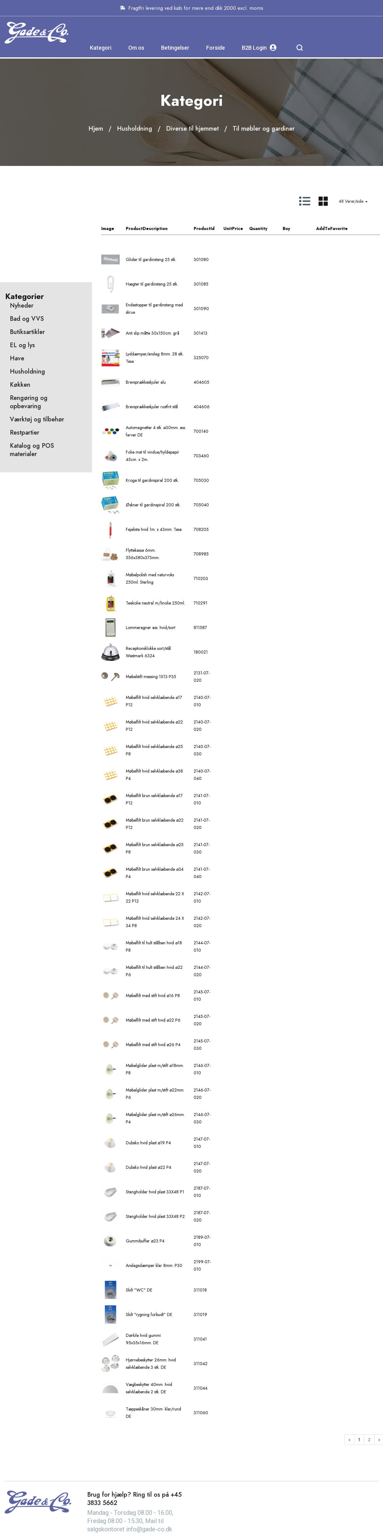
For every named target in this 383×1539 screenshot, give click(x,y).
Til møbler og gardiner (264, 118)
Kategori (162, 32)
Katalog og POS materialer (32, 382)
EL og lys (22, 277)
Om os (198, 32)
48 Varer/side (353, 191)
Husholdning (134, 118)
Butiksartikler (27, 264)
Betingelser (236, 32)
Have (17, 290)
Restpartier (24, 365)
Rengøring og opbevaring (29, 334)
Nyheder (21, 238)
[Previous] (349, 1429)
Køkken (20, 317)
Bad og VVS (27, 251)
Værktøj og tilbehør (37, 351)
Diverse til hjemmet (192, 118)
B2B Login (320, 32)
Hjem (95, 118)
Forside (277, 32)
